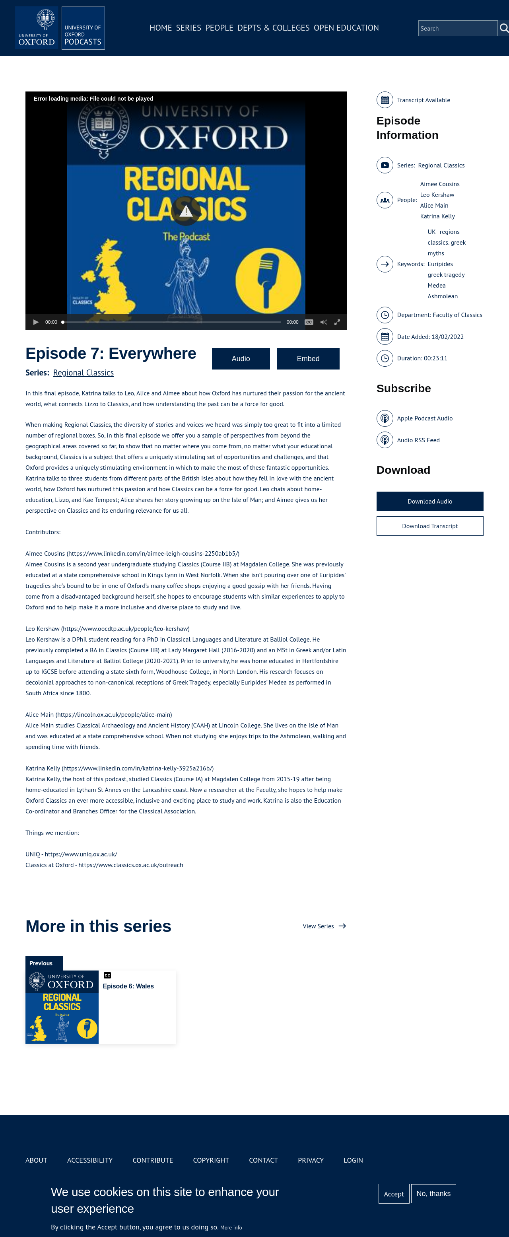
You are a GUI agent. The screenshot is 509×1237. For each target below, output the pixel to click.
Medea (437, 285)
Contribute (152, 1160)
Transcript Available (424, 100)
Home (164, 29)
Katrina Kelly (437, 216)
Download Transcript (430, 526)
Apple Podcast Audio (425, 418)
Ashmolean (443, 296)
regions (450, 231)
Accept (394, 1193)
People (222, 29)
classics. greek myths (447, 247)
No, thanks (433, 1194)
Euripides (440, 264)
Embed (308, 359)
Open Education (349, 29)
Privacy (311, 1160)
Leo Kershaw (437, 194)
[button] (186, 211)
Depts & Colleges (277, 29)
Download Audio (430, 501)
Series (191, 29)
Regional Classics (83, 372)
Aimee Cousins (440, 184)
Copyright (211, 1160)
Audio (241, 359)
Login (353, 1160)
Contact (263, 1160)
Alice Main (434, 205)
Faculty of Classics (457, 315)
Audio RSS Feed (418, 440)
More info (231, 1227)
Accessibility (90, 1160)
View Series (318, 926)
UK (432, 231)
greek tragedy (446, 274)
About (36, 1160)
